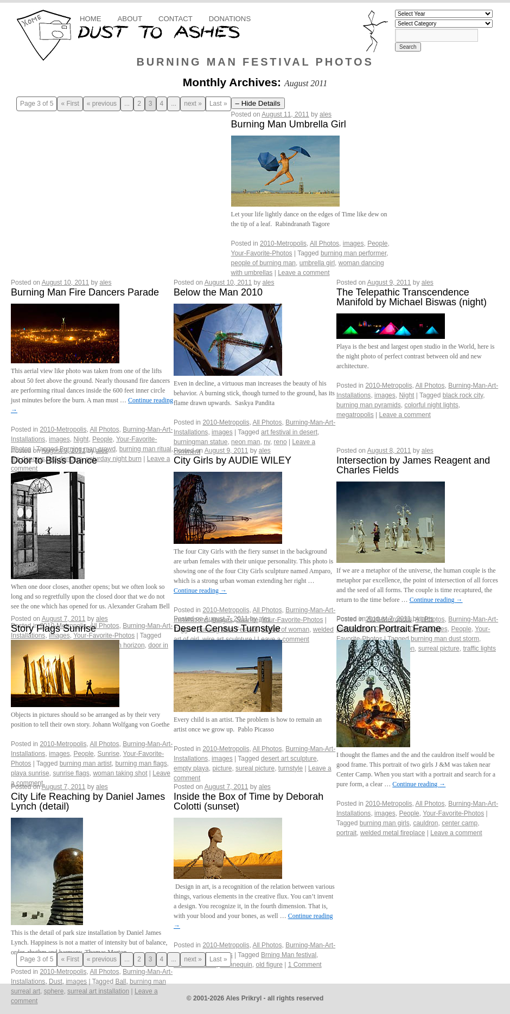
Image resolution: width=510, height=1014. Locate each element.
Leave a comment (303, 273)
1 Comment (305, 964)
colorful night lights (431, 405)
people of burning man (263, 263)
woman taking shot (120, 773)
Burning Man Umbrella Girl (288, 124)
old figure (269, 964)
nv (267, 442)
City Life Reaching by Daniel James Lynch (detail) (88, 801)
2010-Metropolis (283, 243)
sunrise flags (71, 773)
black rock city (463, 395)
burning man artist (86, 763)
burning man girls (385, 823)
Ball (120, 981)
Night (80, 439)
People (377, 243)
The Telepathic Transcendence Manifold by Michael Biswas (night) (411, 297)
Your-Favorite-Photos (261, 253)
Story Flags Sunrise (53, 628)
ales (325, 114)
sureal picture (255, 768)
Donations (230, 19)
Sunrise (108, 754)
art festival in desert (289, 432)
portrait (346, 833)
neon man (245, 442)
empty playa (191, 768)
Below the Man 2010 (218, 292)
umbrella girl (317, 263)
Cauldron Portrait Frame (388, 628)
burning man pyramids (368, 405)
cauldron (425, 823)
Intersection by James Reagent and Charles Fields (413, 465)
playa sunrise (30, 773)
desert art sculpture (289, 758)
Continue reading (200, 590)
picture (222, 768)
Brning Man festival (288, 955)
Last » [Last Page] (218, 104)
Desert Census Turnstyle (227, 628)
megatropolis (355, 415)
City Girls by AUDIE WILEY (232, 460)
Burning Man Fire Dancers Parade (85, 292)
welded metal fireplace (392, 833)
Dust (55, 981)
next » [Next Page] (193, 104)
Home (90, 19)
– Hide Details (257, 103)
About (130, 19)
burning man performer (353, 253)
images (353, 243)
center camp (459, 823)
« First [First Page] (70, 104)
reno (280, 442)
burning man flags (141, 763)
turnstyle (290, 768)
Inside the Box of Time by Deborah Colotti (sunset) (248, 801)
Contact (175, 19)
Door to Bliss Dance (54, 460)
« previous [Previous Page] (102, 104)
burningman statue (200, 442)
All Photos (324, 243)
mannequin (236, 964)
